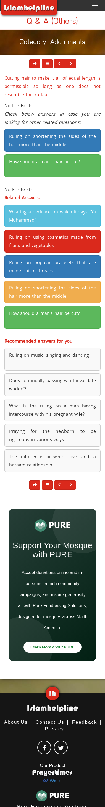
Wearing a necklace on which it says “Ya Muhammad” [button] (52, 216)
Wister (52, 780)
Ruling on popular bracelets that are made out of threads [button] (52, 266)
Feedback (84, 722)
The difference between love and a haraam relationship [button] (52, 461)
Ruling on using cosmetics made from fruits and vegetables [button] (52, 241)
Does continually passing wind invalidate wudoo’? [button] (52, 384)
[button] (47, 63)
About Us (16, 722)
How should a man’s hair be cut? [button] (44, 162)
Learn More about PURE (52, 647)
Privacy (54, 728)
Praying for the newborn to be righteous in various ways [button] (52, 435)
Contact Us (50, 722)
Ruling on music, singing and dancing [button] (49, 355)
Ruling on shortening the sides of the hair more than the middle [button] (52, 140)
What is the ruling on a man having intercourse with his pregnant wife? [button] (52, 410)
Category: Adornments (52, 42)
